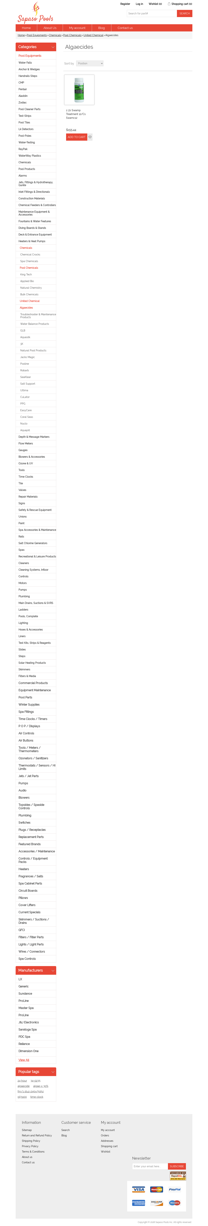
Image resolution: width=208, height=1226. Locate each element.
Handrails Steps (28, 76)
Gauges (23, 450)
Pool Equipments (37, 35)
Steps (22, 656)
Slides (22, 649)
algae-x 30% (40, 1086)
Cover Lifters (27, 905)
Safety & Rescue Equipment (35, 510)
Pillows (23, 898)
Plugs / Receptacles (32, 830)
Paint (21, 523)
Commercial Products (33, 683)
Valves (22, 490)
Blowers (24, 797)
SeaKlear (25, 377)
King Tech (26, 274)
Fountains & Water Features (35, 221)
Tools (22, 470)
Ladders (23, 609)
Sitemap (27, 1130)
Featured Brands (30, 844)
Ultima (24, 390)
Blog (101, 28)
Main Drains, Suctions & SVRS (36, 603)
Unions (23, 516)
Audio (22, 790)
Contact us (125, 28)
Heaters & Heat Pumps (32, 241)
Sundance (25, 993)
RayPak (23, 149)
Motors (23, 583)
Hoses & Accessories (31, 629)
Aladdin (23, 95)
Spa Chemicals (29, 261)
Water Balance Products (34, 323)
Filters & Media (27, 676)
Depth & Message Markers (34, 436)
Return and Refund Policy (37, 1135)
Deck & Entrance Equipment (35, 234)
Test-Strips (25, 115)
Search (65, 1130)
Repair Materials (28, 496)
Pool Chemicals (72, 35)
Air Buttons (26, 740)
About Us (49, 28)
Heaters (24, 869)
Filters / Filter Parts (31, 937)
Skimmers (24, 669)
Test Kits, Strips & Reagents (35, 642)
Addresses (107, 1140)
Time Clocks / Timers (33, 719)
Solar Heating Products (32, 662)
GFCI (22, 930)
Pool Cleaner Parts (29, 109)
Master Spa (26, 1008)
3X (21, 343)
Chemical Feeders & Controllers (37, 205)
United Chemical (93, 35)
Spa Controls (27, 959)
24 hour (22, 1080)
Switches (24, 822)
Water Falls (25, 62)
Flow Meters (26, 443)
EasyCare (26, 410)
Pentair (23, 89)
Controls (23, 576)
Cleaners (24, 563)
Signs (22, 503)
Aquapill (25, 430)
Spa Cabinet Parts (30, 883)
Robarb (24, 370)
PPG (22, 403)
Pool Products (27, 169)
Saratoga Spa (28, 1029)
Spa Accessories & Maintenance (37, 529)
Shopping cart (109, 1146)
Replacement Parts (31, 837)
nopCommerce (36, 1222)
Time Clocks (26, 476)
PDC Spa (24, 1036)
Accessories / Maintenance (37, 851)
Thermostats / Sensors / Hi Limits (37, 767)
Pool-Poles (25, 135)
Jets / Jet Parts (29, 776)
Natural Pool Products (33, 350)
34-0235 (35, 1080)
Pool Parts (25, 697)
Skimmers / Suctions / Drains (34, 921)
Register (125, 4)
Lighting (23, 623)
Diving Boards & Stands (32, 228)
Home (26, 28)
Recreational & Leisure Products (37, 556)
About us (27, 1157)
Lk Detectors (26, 129)
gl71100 (22, 1096)
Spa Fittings (26, 712)
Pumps (23, 589)
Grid (183, 63)
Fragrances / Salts (31, 876)
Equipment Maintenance (35, 690)
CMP (21, 82)
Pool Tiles (24, 122)
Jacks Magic (27, 357)
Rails (21, 536)
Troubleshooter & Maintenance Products (38, 316)
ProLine (24, 1001)
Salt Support (27, 383)
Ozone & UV (26, 463)
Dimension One (28, 1051)
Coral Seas (26, 416)
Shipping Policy (31, 1140)
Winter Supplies (29, 704)
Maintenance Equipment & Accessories (34, 213)
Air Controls (26, 733)
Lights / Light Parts (31, 944)
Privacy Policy (30, 1146)
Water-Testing (27, 142)
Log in (139, 4)
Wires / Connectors (32, 951)
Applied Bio (27, 281)
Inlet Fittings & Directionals (34, 191)
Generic (24, 986)
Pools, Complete (28, 616)
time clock (36, 1096)
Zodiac (23, 102)
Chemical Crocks (30, 254)
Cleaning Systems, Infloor (33, 569)
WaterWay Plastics (30, 155)
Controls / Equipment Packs (33, 860)
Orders (105, 1135)
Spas (21, 549)
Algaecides (26, 307)
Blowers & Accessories (32, 456)
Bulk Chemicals (29, 294)
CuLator (25, 397)
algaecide (24, 1086)
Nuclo (23, 423)
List (189, 63)
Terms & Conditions (33, 1151)
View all (24, 1060)
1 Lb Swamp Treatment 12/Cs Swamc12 (76, 114)
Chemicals (55, 35)
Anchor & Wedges (29, 69)
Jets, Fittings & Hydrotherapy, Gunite (36, 184)
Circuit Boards (28, 890)
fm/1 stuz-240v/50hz (31, 1091)
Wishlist (105, 1151)
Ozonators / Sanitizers (33, 758)
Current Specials (29, 912)
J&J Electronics (29, 1022)
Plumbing (24, 596)
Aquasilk (25, 337)
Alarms (23, 175)
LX (20, 979)
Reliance (24, 1044)
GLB (22, 330)
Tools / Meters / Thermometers (30, 749)
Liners (22, 636)
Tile (21, 483)
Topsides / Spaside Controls (31, 806)
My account (77, 28)
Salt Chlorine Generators (33, 543)
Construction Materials (32, 198)
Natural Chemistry (31, 287)
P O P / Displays (29, 726)
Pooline (24, 363)
